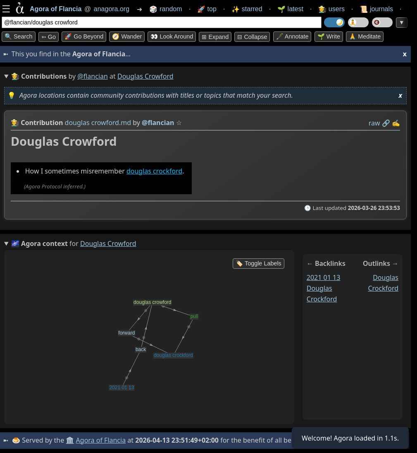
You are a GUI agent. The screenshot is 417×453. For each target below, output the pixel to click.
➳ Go (48, 37)
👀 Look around (171, 36)
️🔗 (386, 123)
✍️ (396, 123)
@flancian (92, 76)
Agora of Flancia (101, 440)
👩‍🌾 (15, 122)
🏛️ (70, 440)
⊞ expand (215, 37)
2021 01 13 (324, 277)
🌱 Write (328, 36)
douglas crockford (154, 171)
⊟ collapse (252, 37)
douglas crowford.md (98, 122)
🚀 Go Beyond (83, 36)
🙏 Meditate (365, 36)
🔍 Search (19, 36)
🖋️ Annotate (292, 36)
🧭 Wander (127, 36)
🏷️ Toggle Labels (258, 263)
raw (374, 123)
